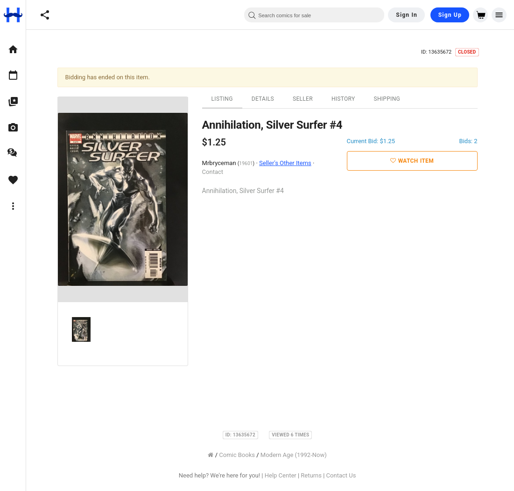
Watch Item (415, 161)
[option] (13, 49)
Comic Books (240, 454)
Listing (224, 99)
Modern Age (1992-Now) (296, 454)
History (346, 99)
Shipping (389, 99)
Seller (306, 99)
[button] (45, 15)
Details (265, 99)
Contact (214, 171)
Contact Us (344, 475)
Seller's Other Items (288, 162)
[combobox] (314, 14)
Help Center (283, 475)
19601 (248, 163)
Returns (313, 475)
